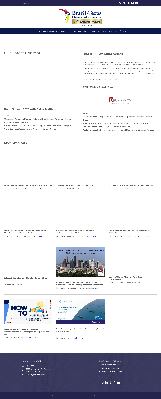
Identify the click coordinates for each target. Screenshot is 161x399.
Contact (25, 3)
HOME (37, 31)
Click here (31, 338)
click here (40, 189)
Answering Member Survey (110, 371)
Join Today (107, 31)
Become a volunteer (110, 368)
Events (64, 31)
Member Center (50, 31)
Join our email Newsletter (111, 365)
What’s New (120, 31)
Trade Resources (79, 31)
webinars (94, 31)
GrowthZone (105, 396)
